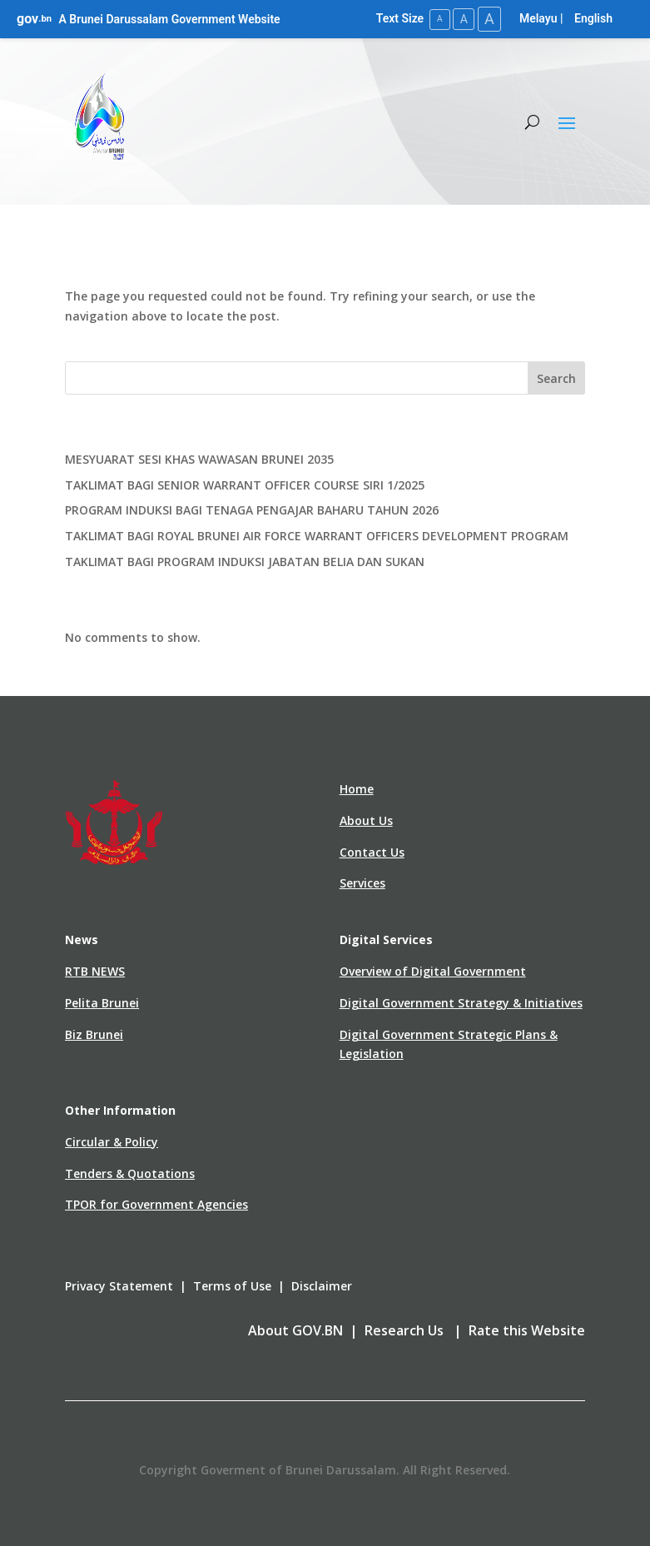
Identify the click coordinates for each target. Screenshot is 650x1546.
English (593, 18)
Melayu (538, 18)
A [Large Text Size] (489, 18)
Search (556, 377)
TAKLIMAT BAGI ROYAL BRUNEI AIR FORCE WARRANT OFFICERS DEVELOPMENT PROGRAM (316, 536)
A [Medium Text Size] (461, 18)
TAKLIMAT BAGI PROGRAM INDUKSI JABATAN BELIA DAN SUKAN (244, 561)
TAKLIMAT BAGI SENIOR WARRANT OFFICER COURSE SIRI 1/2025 (244, 484)
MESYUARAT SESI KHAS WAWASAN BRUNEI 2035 (199, 458)
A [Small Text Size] (436, 18)
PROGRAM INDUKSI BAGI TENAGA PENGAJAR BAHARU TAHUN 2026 (252, 510)
